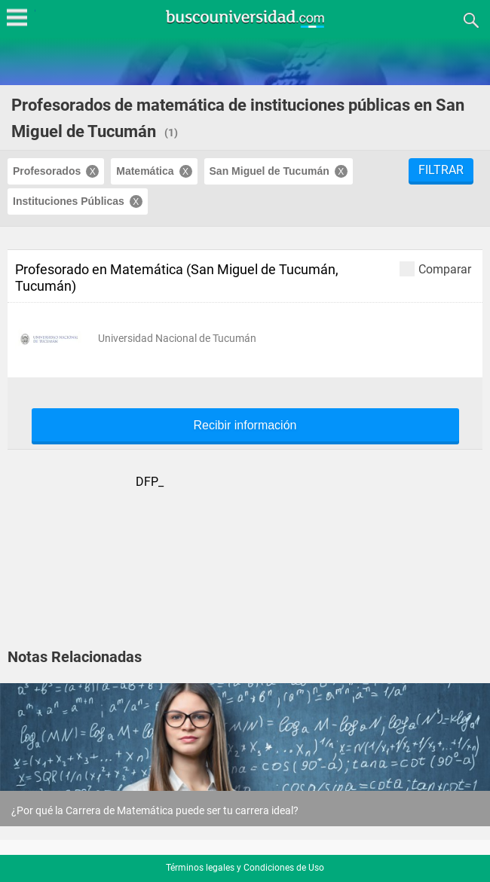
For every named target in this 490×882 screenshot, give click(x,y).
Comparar (435, 268)
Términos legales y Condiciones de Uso (245, 867)
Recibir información (245, 426)
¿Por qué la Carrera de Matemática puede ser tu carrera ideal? (155, 810)
